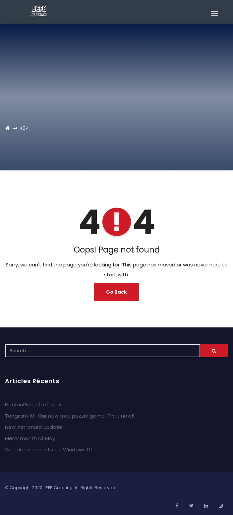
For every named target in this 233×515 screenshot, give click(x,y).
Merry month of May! (31, 438)
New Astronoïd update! (34, 427)
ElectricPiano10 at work (33, 404)
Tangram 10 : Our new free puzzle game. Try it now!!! (70, 415)
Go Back (116, 292)
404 (24, 128)
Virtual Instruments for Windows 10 (48, 449)
